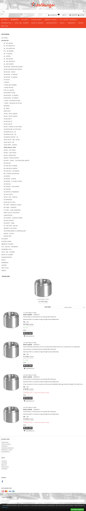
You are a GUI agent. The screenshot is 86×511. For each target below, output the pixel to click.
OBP (28, 322)
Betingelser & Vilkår (6, 449)
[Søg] (83, 11)
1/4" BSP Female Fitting (29, 342)
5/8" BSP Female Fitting (29, 407)
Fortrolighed (4, 442)
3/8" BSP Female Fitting (29, 375)
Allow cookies (77, 509)
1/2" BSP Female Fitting (43, 299)
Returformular (5, 451)
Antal (25, 330)
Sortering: (47, 307)
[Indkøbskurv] (54, 15)
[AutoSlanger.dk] (43, 4)
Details (5, 507)
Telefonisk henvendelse (7, 448)
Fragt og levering (6, 444)
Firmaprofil (4, 446)
